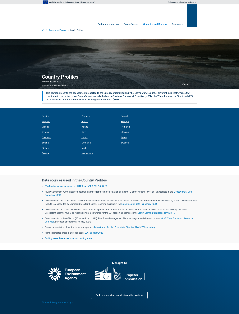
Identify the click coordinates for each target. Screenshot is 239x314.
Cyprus (45, 132)
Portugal (125, 121)
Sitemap (46, 302)
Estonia (45, 142)
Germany (85, 116)
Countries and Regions (155, 24)
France (45, 153)
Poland (124, 116)
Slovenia (125, 132)
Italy (83, 132)
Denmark (46, 137)
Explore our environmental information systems (119, 295)
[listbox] (70, 2)
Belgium (46, 116)
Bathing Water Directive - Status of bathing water (68, 238)
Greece (84, 121)
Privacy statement (59, 302)
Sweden (125, 142)
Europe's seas (131, 24)
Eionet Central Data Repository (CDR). (139, 204)
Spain (124, 137)
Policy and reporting (108, 24)
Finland (45, 148)
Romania (125, 126)
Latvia (84, 137)
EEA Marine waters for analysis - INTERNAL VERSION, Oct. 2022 (76, 186)
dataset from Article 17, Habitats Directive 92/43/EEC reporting (124, 227)
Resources (177, 24)
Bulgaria (46, 121)
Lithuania (86, 142)
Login (70, 302)
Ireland (84, 126)
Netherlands (87, 153)
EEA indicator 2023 (94, 233)
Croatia (45, 126)
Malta (84, 148)
